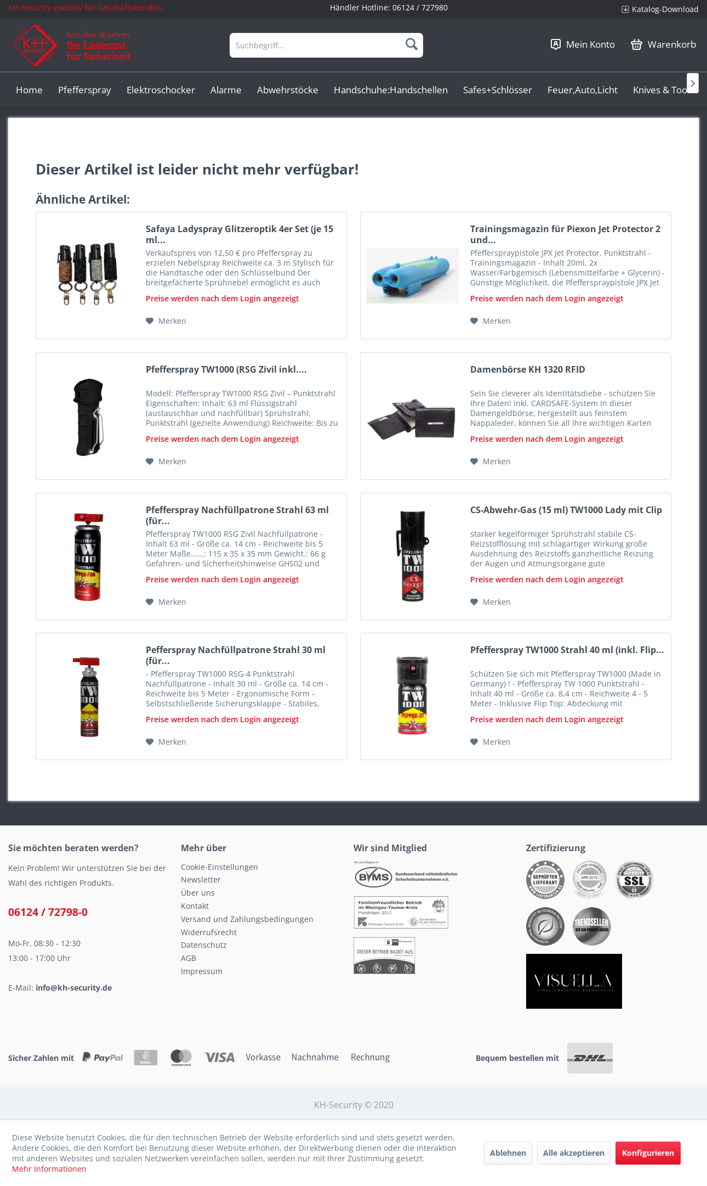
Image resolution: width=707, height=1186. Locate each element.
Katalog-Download (665, 9)
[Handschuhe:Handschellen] (390, 89)
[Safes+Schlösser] (497, 89)
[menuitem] (656, 9)
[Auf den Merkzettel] (166, 321)
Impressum (202, 971)
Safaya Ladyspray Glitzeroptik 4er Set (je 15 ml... (239, 234)
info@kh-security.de (74, 987)
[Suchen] (411, 44)
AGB (188, 958)
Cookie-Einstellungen (219, 867)
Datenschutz (204, 945)
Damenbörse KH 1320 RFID (527, 369)
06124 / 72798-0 (48, 912)
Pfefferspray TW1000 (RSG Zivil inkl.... (226, 369)
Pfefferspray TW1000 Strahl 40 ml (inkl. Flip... (567, 650)
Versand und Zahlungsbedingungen (247, 919)
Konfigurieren (648, 1153)
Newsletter (201, 879)
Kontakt (195, 906)
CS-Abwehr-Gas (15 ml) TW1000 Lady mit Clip (566, 510)
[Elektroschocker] (161, 89)
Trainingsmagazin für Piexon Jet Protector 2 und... (565, 234)
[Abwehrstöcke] (287, 89)
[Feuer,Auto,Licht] (582, 89)
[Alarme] (226, 89)
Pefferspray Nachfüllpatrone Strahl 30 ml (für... (236, 655)
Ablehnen (508, 1153)
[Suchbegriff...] (326, 45)
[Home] (29, 89)
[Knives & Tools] (663, 89)
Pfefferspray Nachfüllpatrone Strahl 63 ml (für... (237, 515)
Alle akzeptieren (574, 1153)
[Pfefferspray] (84, 89)
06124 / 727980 (420, 7)
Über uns (198, 892)
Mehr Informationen (49, 1168)
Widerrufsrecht (209, 932)
